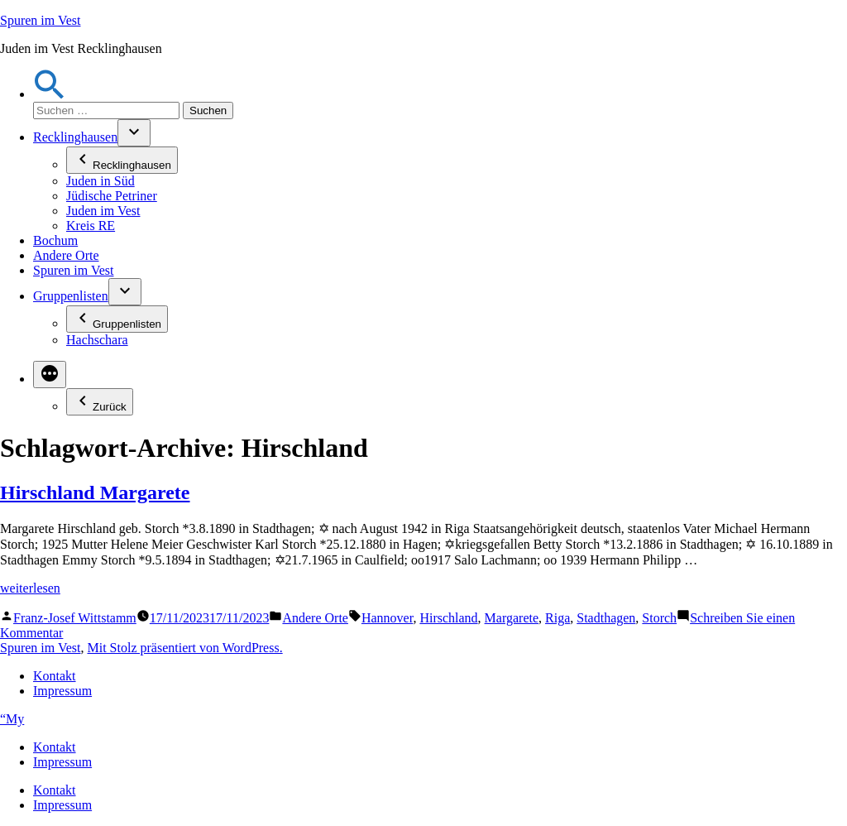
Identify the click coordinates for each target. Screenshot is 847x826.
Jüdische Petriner (111, 196)
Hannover (387, 618)
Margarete (511, 618)
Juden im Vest (103, 211)
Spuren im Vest (40, 20)
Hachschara (97, 340)
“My (12, 719)
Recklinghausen (75, 137)
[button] (49, 94)
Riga (557, 618)
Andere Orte (66, 255)
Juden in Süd (100, 181)
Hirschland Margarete (95, 492)
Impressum (62, 691)
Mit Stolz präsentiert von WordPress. (184, 648)
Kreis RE (90, 226)
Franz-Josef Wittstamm (74, 618)
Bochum (55, 240)
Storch (659, 618)
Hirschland (448, 618)
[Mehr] (49, 374)
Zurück (100, 402)
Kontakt (54, 676)
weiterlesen (30, 588)
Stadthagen (606, 618)
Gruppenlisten (70, 296)
